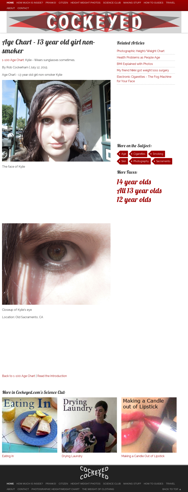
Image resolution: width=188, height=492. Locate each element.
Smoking (158, 153)
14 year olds (134, 181)
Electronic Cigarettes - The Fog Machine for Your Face (144, 79)
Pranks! (51, 2)
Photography (141, 161)
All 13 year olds (139, 190)
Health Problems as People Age (138, 57)
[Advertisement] (56, 197)
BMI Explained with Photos (135, 64)
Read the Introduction (52, 376)
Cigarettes (139, 153)
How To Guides (153, 2)
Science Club (112, 2)
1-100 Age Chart (13, 60)
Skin (123, 161)
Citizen (63, 2)
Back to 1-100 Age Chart (18, 376)
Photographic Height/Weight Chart (140, 51)
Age (123, 153)
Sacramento (163, 161)
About (11, 8)
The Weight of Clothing (98, 489)
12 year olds (134, 199)
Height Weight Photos (86, 2)
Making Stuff (132, 2)
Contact (23, 8)
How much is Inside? (30, 2)
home (10, 2)
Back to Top (170, 489)
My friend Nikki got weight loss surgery (143, 70)
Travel (170, 2)
